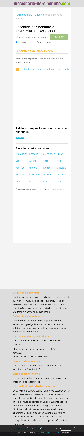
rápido (19, 181)
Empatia (33, 154)
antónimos (24, 31)
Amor (60, 154)
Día (17, 160)
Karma (46, 167)
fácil (45, 181)
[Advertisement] (42, 99)
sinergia (20, 174)
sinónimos (43, 27)
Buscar (59, 37)
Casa (45, 160)
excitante (38, 69)
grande (33, 167)
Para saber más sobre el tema (48, 432)
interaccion (21, 154)
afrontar (20, 137)
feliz (59, 160)
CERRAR (66, 432)
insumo (47, 174)
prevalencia (49, 154)
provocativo (64, 69)
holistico (20, 167)
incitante (50, 69)
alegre (32, 160)
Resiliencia (34, 174)
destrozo (61, 174)
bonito (60, 181)
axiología (61, 167)
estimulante (27, 69)
